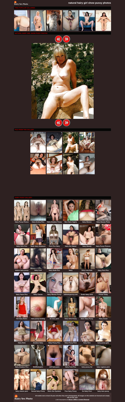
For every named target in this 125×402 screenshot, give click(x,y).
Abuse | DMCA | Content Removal (78, 399)
